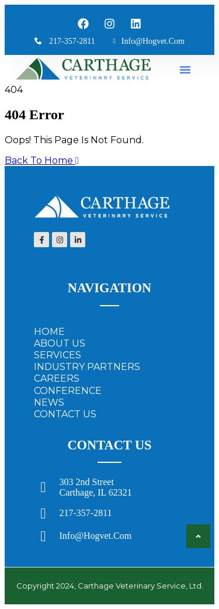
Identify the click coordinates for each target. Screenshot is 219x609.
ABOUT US (59, 343)
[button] (185, 69)
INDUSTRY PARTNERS (87, 366)
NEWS (49, 402)
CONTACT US (65, 414)
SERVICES (57, 355)
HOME (49, 331)
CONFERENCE (68, 390)
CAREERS (56, 378)
